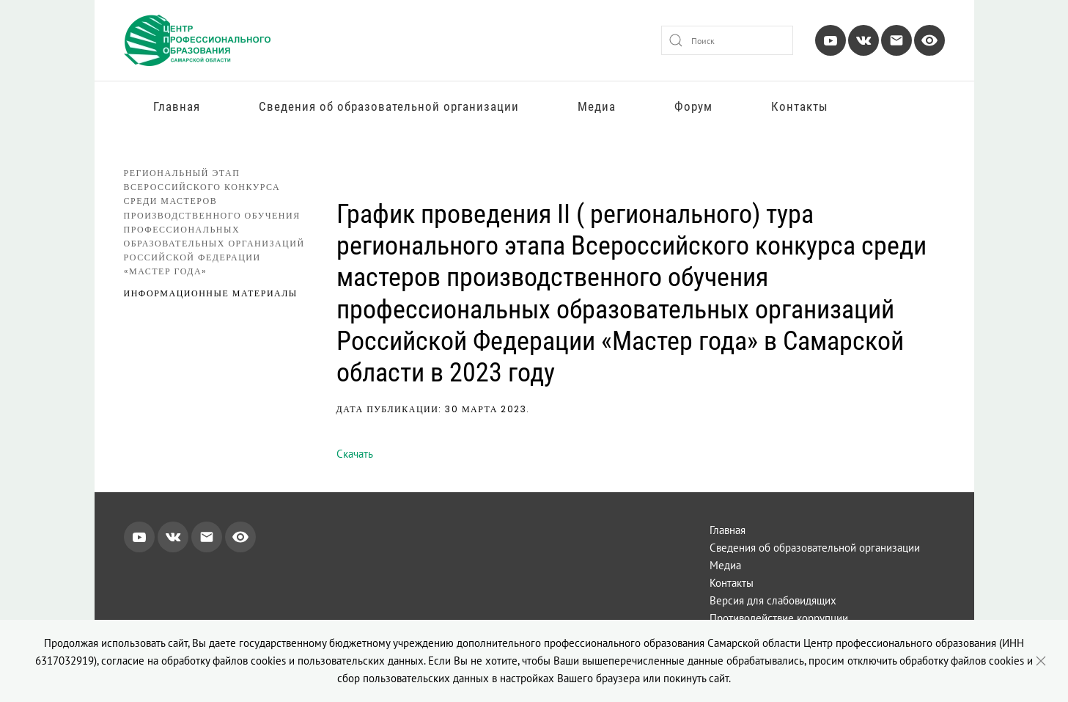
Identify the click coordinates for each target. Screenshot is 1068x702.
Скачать (354, 454)
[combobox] (727, 40)
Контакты (799, 106)
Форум (693, 106)
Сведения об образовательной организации (389, 106)
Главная (176, 106)
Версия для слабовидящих (773, 600)
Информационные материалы (211, 293)
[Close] (1041, 661)
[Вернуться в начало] (197, 40)
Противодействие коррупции (779, 618)
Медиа (597, 106)
